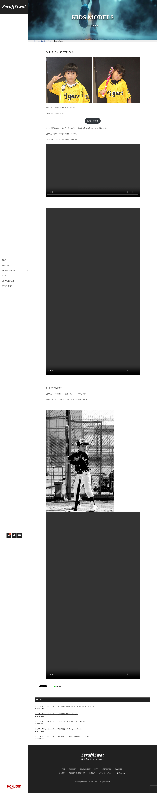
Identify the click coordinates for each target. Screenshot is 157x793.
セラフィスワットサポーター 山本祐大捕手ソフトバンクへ (56, 714)
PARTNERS (7, 286)
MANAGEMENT (9, 270)
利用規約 (92, 773)
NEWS (5, 276)
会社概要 (62, 773)
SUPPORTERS (8, 281)
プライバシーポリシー (106, 773)
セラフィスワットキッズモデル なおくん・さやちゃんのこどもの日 (60, 721)
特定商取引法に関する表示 (77, 773)
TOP (4, 260)
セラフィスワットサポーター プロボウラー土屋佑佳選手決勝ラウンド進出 (62, 736)
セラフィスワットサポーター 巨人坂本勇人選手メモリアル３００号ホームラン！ (64, 706)
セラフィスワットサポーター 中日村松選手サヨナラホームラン (58, 729)
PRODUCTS (7, 265)
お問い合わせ (92, 121)
